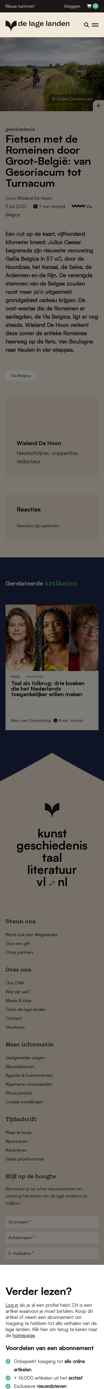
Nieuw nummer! (20, 6)
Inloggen (72, 6)
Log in (12, 1305)
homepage (23, 1335)
